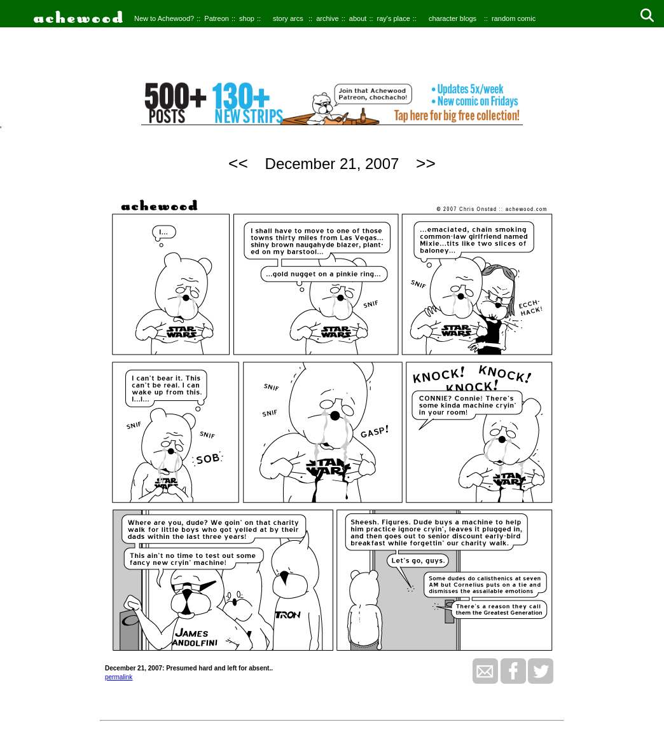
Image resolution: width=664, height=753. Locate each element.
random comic (514, 18)
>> (426, 163)
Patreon (216, 18)
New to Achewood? (164, 18)
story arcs (288, 18)
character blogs (452, 18)
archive (327, 18)
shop (246, 18)
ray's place (393, 18)
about (358, 18)
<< (238, 163)
